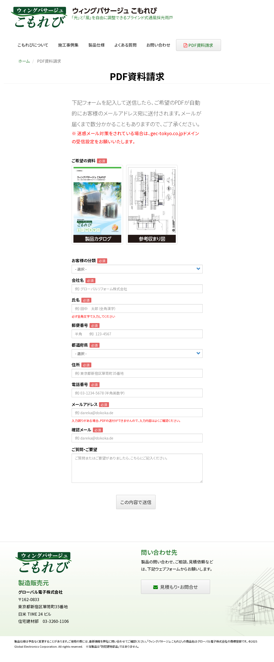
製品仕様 (96, 45)
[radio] (97, 204)
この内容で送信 (135, 502)
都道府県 (80, 345)
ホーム (24, 61)
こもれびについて (33, 45)
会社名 (78, 280)
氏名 (76, 300)
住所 (76, 365)
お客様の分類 (84, 260)
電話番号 (80, 384)
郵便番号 (80, 325)
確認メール (81, 430)
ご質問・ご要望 (84, 449)
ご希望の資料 (83, 161)
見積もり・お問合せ (175, 586)
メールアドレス (84, 404)
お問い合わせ (158, 45)
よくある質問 (125, 45)
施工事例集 (68, 45)
